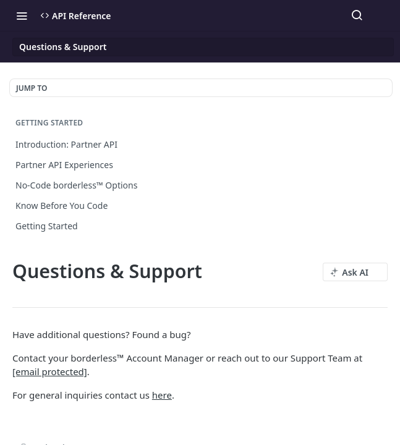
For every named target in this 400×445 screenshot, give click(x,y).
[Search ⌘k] (356, 15)
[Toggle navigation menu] (21, 15)
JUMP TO (31, 88)
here (162, 395)
